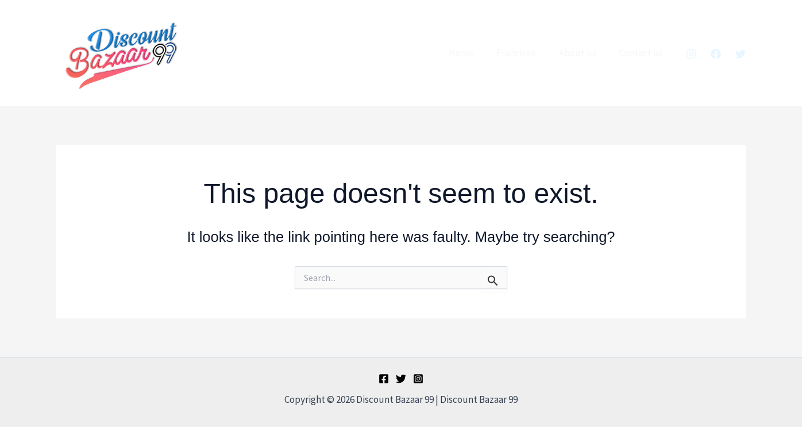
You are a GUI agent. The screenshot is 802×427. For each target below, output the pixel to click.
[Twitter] (740, 54)
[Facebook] (716, 54)
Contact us (642, 53)
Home (472, 53)
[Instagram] (691, 54)
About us (582, 53)
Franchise (524, 53)
